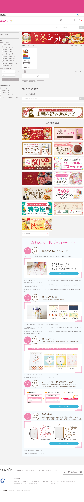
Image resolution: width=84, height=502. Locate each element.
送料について (17, 491)
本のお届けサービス (47, 479)
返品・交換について (47, 491)
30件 (81, 35)
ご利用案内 (17, 488)
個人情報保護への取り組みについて (68, 500)
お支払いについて (36, 491)
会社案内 (82, 500)
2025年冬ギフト (43, 74)
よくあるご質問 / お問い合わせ (68, 491)
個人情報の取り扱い (33, 493)
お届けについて (26, 491)
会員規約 (56, 491)
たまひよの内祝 (34, 74)
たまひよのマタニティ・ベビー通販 (32, 479)
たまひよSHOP (25, 74)
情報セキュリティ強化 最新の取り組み (49, 493)
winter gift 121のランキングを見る (31, 70)
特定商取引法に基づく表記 (20, 493)
